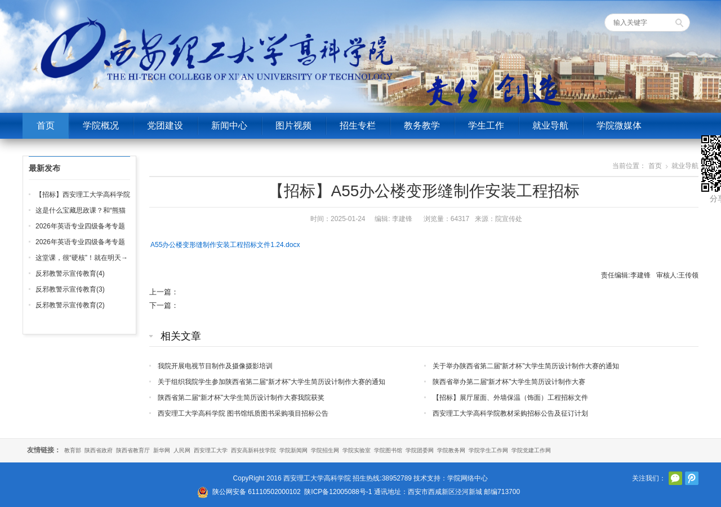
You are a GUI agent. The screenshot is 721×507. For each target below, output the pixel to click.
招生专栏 (358, 125)
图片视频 (293, 125)
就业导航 (550, 125)
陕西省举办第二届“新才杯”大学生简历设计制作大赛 (509, 382)
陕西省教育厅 (133, 450)
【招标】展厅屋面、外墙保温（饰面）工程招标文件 (510, 398)
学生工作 (486, 125)
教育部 (72, 450)
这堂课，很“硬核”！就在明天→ (81, 258)
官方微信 (675, 478)
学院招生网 (325, 450)
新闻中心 (229, 125)
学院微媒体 (619, 125)
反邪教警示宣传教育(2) (70, 305)
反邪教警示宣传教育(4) (70, 273)
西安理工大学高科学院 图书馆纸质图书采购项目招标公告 (243, 413)
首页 (46, 125)
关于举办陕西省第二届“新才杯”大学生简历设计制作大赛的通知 (526, 366)
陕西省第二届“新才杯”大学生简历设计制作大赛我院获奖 (241, 398)
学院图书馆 (388, 450)
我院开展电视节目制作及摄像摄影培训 (215, 366)
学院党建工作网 (531, 450)
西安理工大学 (211, 450)
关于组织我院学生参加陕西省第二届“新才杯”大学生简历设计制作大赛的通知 (271, 382)
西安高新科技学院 (253, 450)
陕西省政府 (98, 450)
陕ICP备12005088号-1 (338, 492)
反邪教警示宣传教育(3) (70, 289)
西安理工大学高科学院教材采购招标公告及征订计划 (510, 413)
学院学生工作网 (488, 450)
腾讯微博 (691, 478)
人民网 (181, 450)
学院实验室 (356, 450)
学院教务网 (451, 450)
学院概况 (101, 125)
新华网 (161, 450)
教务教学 (422, 125)
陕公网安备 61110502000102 (256, 492)
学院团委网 (420, 450)
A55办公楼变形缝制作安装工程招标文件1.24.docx (225, 245)
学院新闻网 (293, 450)
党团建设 (165, 125)
